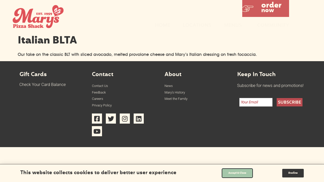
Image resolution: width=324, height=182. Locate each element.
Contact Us (102, 86)
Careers (99, 102)
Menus (234, 25)
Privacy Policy (104, 109)
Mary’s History (178, 94)
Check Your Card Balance (42, 84)
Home (162, 25)
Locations (197, 25)
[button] (265, 8)
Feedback (101, 94)
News (170, 86)
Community (273, 25)
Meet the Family (179, 102)
